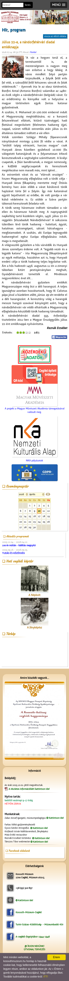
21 (25, 521)
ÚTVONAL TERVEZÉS (34, 949)
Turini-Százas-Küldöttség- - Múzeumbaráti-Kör (39, 924)
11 (44, 510)
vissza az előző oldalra (55, 36)
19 (48, 516)
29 (30, 527)
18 (44, 516)
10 (39, 510)
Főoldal (33, 52)
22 (30, 521)
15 (30, 516)
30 (34, 527)
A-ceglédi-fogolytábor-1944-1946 (33, 936)
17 (39, 516)
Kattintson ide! (56, 818)
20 (20, 521)
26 (48, 521)
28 (25, 527)
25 (44, 521)
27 (20, 527)
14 (25, 516)
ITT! (45, 976)
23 (34, 521)
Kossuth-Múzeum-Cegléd (29, 912)
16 (34, 516)
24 (39, 521)
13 (20, 516)
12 (48, 510)
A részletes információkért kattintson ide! (29, 789)
